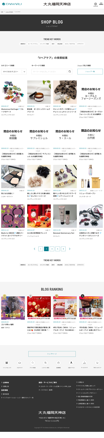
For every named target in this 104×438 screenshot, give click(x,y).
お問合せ (81, 388)
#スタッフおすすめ (76, 44)
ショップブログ (12, 12)
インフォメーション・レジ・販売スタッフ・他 (18, 404)
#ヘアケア (22, 12)
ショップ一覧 (90, 72)
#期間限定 (13, 44)
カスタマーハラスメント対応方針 (89, 413)
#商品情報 (62, 44)
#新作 (53, 44)
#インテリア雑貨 (42, 44)
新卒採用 (6, 400)
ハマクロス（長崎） (47, 396)
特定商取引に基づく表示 (86, 406)
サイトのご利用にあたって (86, 392)
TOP (2, 12)
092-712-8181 (52, 427)
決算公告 (6, 392)
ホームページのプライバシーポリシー (90, 395)
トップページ (52, 355)
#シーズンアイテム (26, 44)
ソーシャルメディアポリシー (87, 399)
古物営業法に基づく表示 (86, 410)
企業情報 (6, 388)
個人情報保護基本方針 (85, 403)
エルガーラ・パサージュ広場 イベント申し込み (55, 392)
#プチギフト (90, 44)
